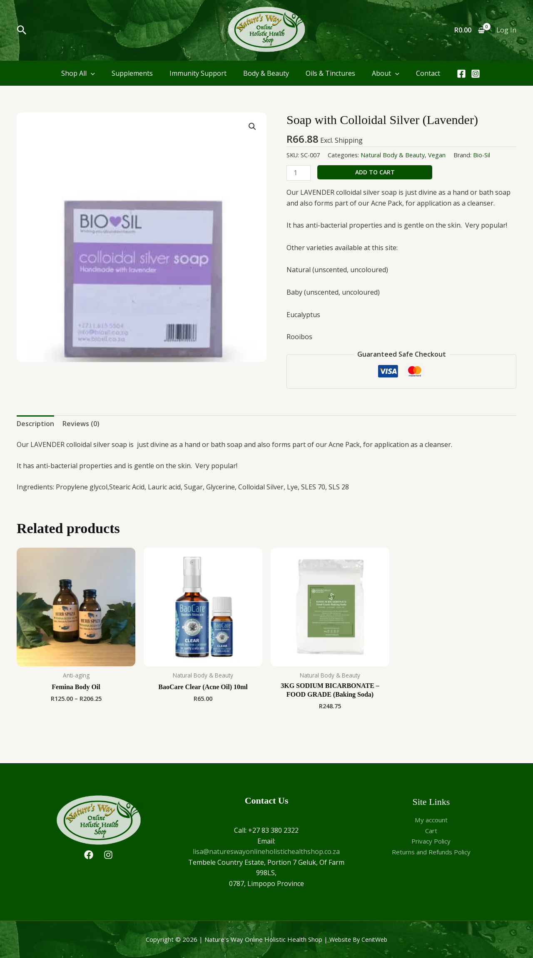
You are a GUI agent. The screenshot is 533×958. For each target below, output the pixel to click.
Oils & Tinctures (330, 73)
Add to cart (375, 172)
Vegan (437, 155)
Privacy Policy (431, 841)
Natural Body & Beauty (393, 155)
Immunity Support (198, 73)
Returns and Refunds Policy (431, 851)
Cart (431, 830)
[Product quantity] (298, 173)
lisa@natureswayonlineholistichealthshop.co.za (266, 851)
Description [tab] (35, 423)
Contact (428, 73)
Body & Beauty (266, 73)
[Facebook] (461, 73)
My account (431, 819)
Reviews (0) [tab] (81, 423)
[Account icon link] (506, 30)
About (385, 73)
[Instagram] (475, 73)
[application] (91, 73)
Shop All (78, 73)
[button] (22, 30)
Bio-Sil (481, 155)
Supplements (132, 73)
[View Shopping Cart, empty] (469, 30)
